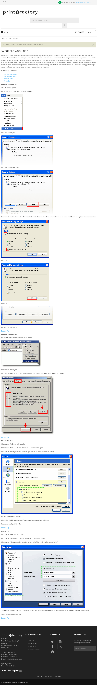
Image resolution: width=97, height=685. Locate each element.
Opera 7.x (7, 81)
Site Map (57, 676)
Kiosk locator (32, 644)
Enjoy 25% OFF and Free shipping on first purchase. (83, 642)
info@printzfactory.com (83, 2)
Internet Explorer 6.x (10, 76)
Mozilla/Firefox (8, 79)
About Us (39, 676)
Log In (90, 32)
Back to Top (5, 331)
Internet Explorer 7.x (10, 74)
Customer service (34, 650)
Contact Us (48, 676)
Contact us (32, 647)
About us (31, 641)
